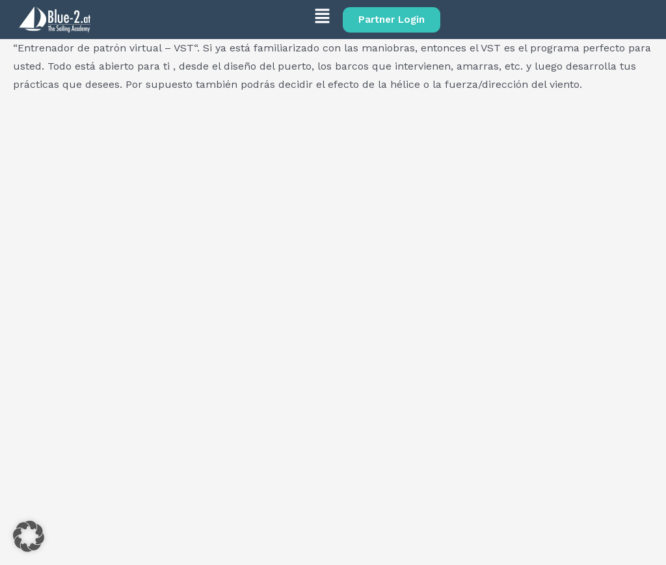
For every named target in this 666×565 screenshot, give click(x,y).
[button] (216, 18)
